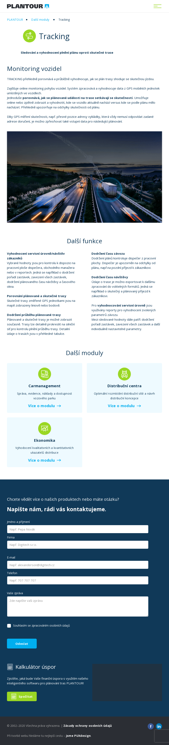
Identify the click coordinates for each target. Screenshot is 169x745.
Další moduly (40, 20)
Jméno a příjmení (18, 522)
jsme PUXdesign (78, 736)
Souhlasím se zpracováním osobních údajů (41, 625)
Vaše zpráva (15, 593)
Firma (11, 537)
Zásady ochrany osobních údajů (87, 726)
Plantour (15, 20)
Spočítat (26, 696)
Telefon (12, 573)
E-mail (11, 557)
